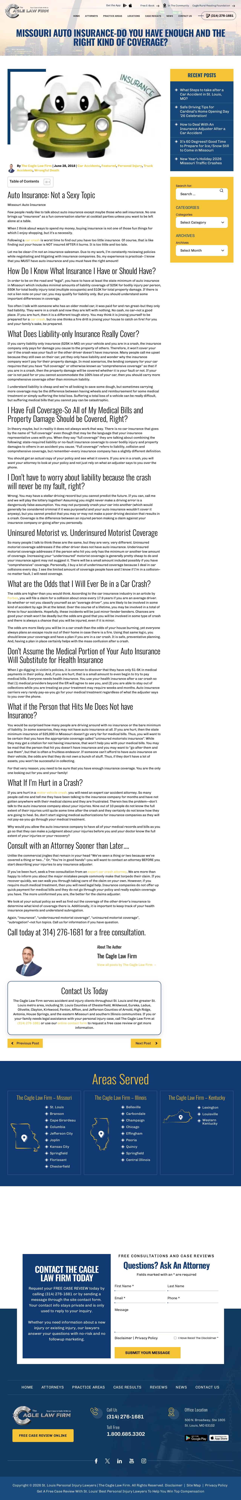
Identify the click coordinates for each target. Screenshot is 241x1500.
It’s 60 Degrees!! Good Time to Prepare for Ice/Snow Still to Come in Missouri (204, 145)
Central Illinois (138, 1160)
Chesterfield (60, 1166)
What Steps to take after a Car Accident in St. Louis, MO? (202, 94)
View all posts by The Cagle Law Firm (126, 965)
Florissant (58, 1160)
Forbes (13, 598)
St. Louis (57, 1107)
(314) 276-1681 (222, 16)
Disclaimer (123, 1338)
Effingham (134, 1133)
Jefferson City (61, 1133)
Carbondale (135, 1113)
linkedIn (119, 1461)
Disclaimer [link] (173, 1485)
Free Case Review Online (43, 1436)
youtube (131, 1461)
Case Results (153, 16)
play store (125, 5)
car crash (32, 240)
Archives (182, 243)
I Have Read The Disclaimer (198, 1338)
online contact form (72, 1023)
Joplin (55, 1140)
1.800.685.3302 (126, 1434)
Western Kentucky (209, 1121)
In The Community (178, 5)
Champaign (135, 1120)
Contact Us (185, 16)
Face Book (96, 1461)
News (169, 16)
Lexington (210, 1107)
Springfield (59, 1153)
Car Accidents (89, 166)
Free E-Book (147, 5)
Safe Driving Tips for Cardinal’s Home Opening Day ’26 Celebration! (204, 111)
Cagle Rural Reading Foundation (211, 5)
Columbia (57, 1127)
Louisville (210, 1114)
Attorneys (91, 16)
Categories (184, 214)
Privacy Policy (146, 1338)
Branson (57, 1113)
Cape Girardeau (63, 1120)
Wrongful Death (46, 170)
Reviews (158, 1387)
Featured (108, 166)
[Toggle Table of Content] (45, 182)
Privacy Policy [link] (216, 1485)
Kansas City (59, 1146)
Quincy (131, 1146)
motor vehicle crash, (52, 792)
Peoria (131, 1140)
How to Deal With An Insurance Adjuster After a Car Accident (202, 128)
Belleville (133, 1107)
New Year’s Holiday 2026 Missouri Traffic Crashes (201, 161)
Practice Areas (112, 16)
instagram (143, 1461)
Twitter (107, 1461)
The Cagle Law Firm (36, 166)
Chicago (132, 1127)
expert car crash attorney (107, 872)
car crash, (38, 319)
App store (130, 5)
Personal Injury (130, 166)
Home (76, 16)
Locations (133, 16)
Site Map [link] (194, 1485)
